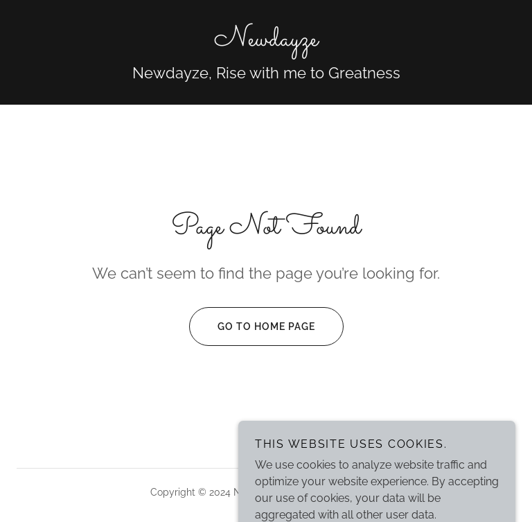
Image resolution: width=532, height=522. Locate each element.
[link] (266, 42)
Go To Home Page (252, 326)
